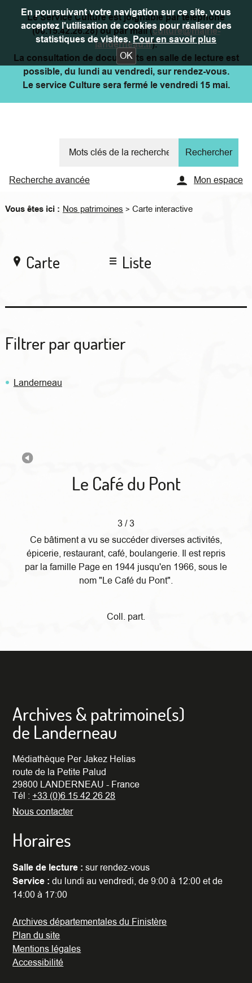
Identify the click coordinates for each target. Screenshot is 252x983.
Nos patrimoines (93, 209)
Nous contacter (42, 812)
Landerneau (38, 383)
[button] (126, 55)
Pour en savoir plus (174, 39)
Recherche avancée (49, 180)
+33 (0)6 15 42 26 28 (73, 796)
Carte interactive (162, 209)
